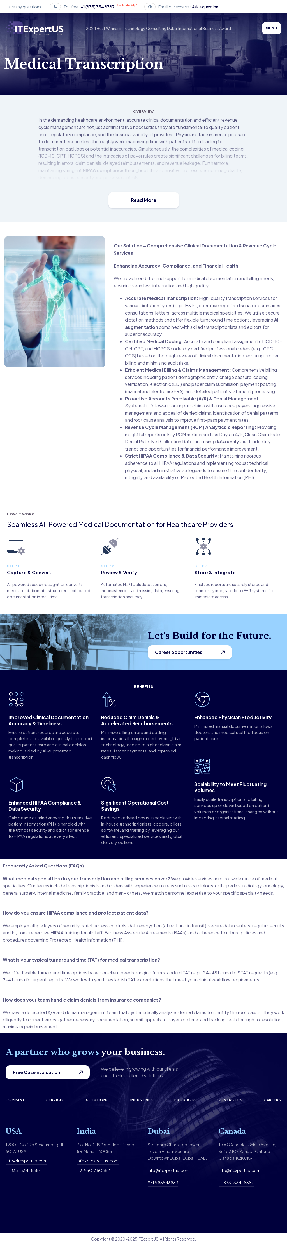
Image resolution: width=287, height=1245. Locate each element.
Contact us (229, 1100)
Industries (141, 1100)
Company (15, 1100)
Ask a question (205, 6)
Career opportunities (178, 652)
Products (185, 1100)
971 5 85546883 (163, 1182)
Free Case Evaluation (36, 1072)
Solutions (97, 1100)
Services (55, 1100)
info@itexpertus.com (26, 1160)
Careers (272, 1100)
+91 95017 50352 (93, 1170)
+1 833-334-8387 (23, 1170)
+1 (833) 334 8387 (98, 6)
